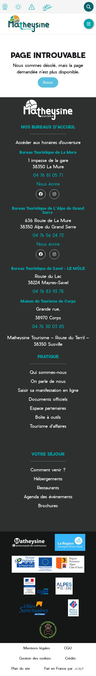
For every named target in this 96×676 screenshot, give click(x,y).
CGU (68, 648)
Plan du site (20, 668)
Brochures (48, 505)
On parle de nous (48, 381)
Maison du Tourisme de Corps (48, 301)
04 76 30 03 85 (48, 326)
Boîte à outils (48, 416)
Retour (48, 82)
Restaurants (48, 487)
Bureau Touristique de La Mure (48, 152)
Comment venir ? (48, 469)
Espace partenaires (48, 407)
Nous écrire (48, 183)
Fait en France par (64, 668)
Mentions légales (36, 648)
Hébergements (48, 478)
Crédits (70, 658)
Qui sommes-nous (48, 372)
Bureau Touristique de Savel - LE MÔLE (48, 268)
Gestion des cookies (35, 658)
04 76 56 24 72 (48, 235)
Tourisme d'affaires (48, 425)
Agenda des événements (48, 496)
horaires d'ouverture (61, 142)
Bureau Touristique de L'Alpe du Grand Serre (48, 210)
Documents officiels (48, 399)
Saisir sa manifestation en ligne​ (48, 390)
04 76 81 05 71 (48, 174)
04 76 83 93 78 (48, 291)
